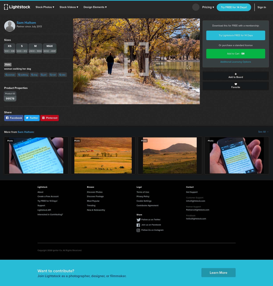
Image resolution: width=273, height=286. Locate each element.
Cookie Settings (144, 200)
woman (10, 74)
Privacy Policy (143, 196)
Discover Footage (95, 196)
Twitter (32, 118)
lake (62, 74)
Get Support (192, 191)
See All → (263, 132)
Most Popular (93, 200)
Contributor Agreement (147, 205)
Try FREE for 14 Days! (234, 7)
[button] (45, 7)
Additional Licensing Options (235, 62)
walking (23, 74)
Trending (91, 205)
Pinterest (49, 118)
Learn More (218, 272)
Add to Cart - (236, 53)
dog (34, 74)
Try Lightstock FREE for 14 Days (236, 35)
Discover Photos (95, 191)
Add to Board (236, 76)
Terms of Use (143, 191)
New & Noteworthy (96, 209)
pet (43, 74)
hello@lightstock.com (196, 218)
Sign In (262, 7)
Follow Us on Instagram (152, 229)
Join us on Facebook (151, 224)
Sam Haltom (26, 22)
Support (41, 205)
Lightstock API (44, 209)
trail (53, 74)
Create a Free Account (48, 196)
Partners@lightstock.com (197, 209)
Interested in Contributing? (50, 214)
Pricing (208, 7)
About (40, 191)
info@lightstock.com (195, 200)
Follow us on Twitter (150, 219)
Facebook (14, 118)
